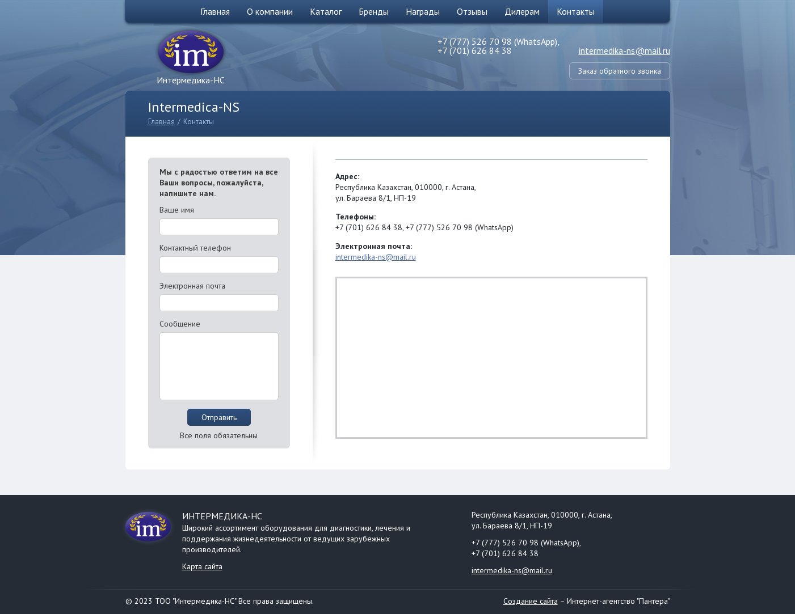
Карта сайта (202, 566)
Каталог (326, 11)
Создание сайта (530, 601)
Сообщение (179, 324)
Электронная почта (192, 286)
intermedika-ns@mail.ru (624, 50)
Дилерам (522, 11)
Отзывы (472, 11)
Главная (215, 11)
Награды (423, 11)
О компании (270, 11)
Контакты (576, 11)
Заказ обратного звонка (619, 71)
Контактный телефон (195, 248)
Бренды (374, 11)
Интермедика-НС (191, 80)
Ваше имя (176, 210)
